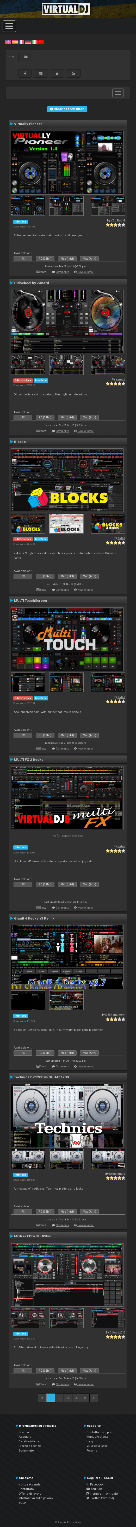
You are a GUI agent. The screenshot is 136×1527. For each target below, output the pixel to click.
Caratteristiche (28, 1441)
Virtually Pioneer (28, 124)
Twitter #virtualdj (100, 1498)
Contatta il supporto (100, 1432)
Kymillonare (117, 1173)
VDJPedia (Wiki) (97, 1446)
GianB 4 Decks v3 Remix (34, 918)
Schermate (26, 1450)
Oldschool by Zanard (31, 283)
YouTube (94, 1489)
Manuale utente (97, 1436)
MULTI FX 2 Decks (29, 759)
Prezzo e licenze (29, 1446)
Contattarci (26, 1489)
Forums (91, 1450)
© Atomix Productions (68, 1522)
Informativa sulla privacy (35, 1498)
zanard (120, 379)
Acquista (24, 1436)
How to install (85, 272)
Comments (62, 272)
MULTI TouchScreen (30, 600)
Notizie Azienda (29, 1484)
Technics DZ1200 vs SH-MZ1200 (41, 1077)
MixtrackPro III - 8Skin (32, 1236)
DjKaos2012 (117, 1332)
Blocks (20, 442)
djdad (121, 538)
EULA (22, 1503)
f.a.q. (90, 1441)
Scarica (23, 1432)
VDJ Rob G (118, 220)
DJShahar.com (115, 1014)
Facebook (94, 1484)
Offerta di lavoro (29, 1493)
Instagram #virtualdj (102, 1493)
